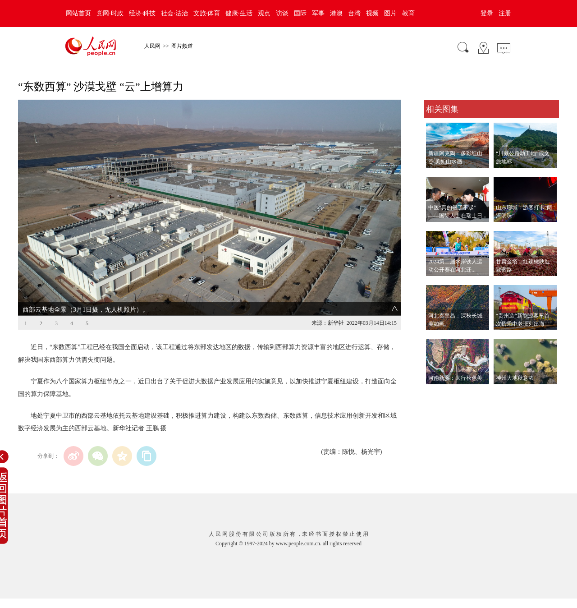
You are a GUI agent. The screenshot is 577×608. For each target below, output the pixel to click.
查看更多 (436, 393)
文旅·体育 (206, 13)
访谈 (282, 13)
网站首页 (78, 13)
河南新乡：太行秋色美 (455, 378)
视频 (372, 13)
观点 (264, 13)
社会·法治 (174, 13)
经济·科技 (142, 13)
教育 (408, 13)
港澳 (336, 13)
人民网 (152, 46)
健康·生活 (238, 13)
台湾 (354, 13)
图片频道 (182, 46)
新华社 (336, 323)
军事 (318, 13)
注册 (505, 13)
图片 (390, 13)
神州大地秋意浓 (515, 378)
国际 (300, 13)
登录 (487, 13)
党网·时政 (110, 13)
